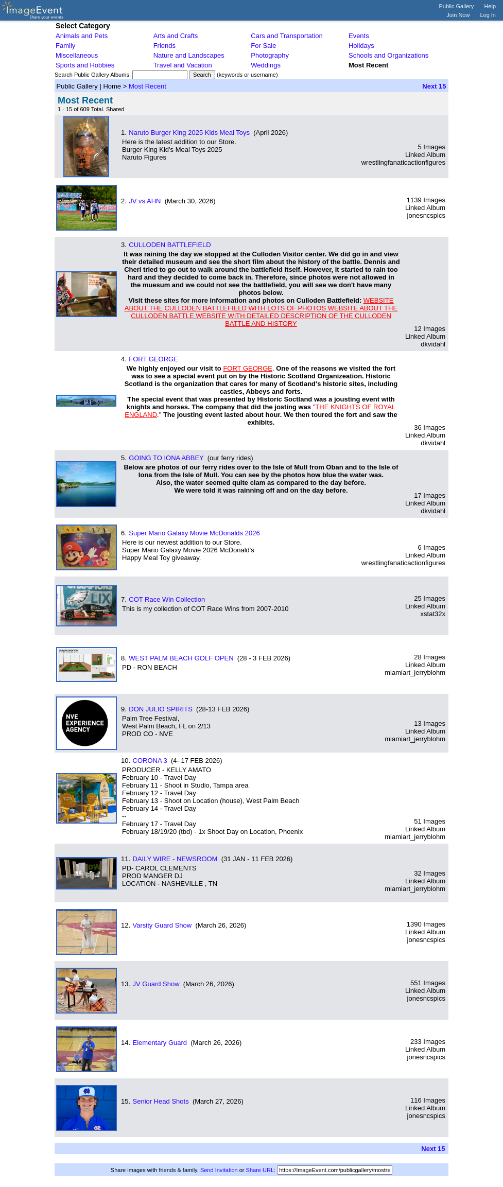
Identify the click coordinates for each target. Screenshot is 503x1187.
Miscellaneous (77, 55)
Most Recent (147, 86)
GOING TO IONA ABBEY (166, 458)
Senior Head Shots (161, 1101)
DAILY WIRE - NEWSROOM (175, 859)
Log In (488, 15)
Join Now (458, 15)
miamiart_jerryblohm (415, 672)
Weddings (266, 65)
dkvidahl (433, 344)
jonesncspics (426, 215)
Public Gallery (456, 6)
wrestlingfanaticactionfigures (403, 162)
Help (490, 6)
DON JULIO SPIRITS (161, 709)
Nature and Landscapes (188, 55)
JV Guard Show (156, 984)
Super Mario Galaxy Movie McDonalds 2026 (194, 533)
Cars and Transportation (286, 36)
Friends (164, 45)
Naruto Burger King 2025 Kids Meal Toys (189, 132)
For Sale (263, 45)
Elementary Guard (160, 1042)
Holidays (361, 45)
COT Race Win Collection (167, 599)
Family (65, 45)
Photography (270, 55)
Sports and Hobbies (85, 65)
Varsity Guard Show (162, 925)
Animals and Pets (82, 36)
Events (359, 36)
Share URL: (260, 1170)
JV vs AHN (145, 201)
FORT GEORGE (153, 359)
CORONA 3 (150, 760)
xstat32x (433, 614)
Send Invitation (219, 1170)
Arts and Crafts (175, 36)
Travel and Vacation (182, 65)
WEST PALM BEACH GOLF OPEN (181, 658)
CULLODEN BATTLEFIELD (170, 245)
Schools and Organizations (388, 55)
